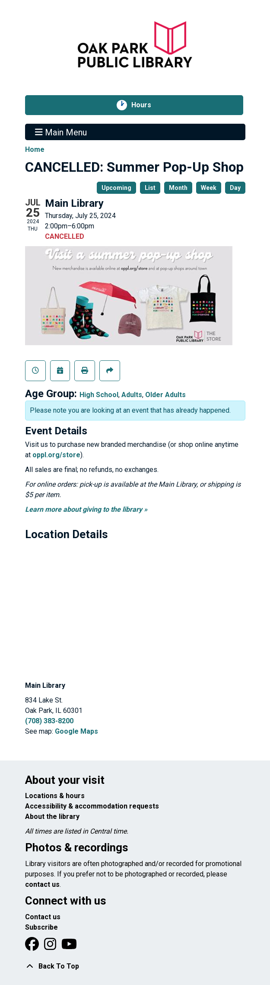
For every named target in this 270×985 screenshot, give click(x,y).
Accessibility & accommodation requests (92, 806)
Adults (131, 395)
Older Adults (165, 395)
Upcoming (116, 187)
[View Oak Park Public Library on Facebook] (33, 947)
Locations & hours (55, 796)
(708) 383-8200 (49, 721)
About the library (52, 816)
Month (178, 187)
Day (235, 187)
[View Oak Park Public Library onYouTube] (69, 947)
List (150, 187)
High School (98, 395)
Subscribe (41, 927)
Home (34, 149)
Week (208, 187)
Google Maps (76, 731)
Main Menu (61, 132)
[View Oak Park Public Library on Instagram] (51, 947)
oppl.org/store (56, 455)
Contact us (42, 917)
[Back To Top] (135, 966)
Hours (146, 105)
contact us (42, 884)
